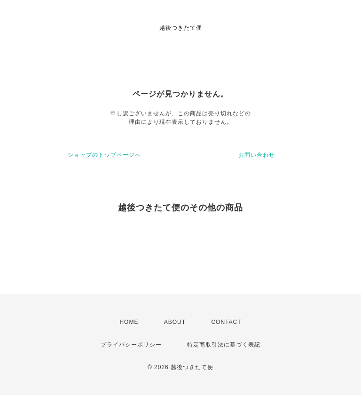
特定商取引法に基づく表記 (223, 344)
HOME (128, 322)
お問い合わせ (256, 155)
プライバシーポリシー (131, 344)
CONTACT (226, 322)
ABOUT (175, 322)
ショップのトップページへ (104, 155)
